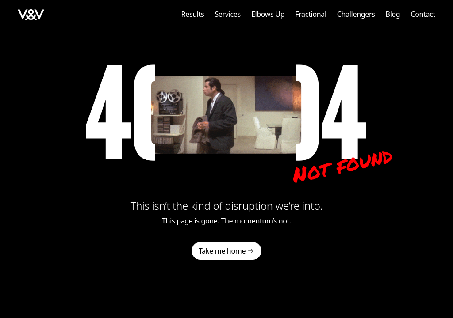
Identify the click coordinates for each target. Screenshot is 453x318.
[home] (31, 14)
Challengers (356, 14)
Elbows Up (267, 14)
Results (192, 14)
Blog (393, 14)
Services (227, 14)
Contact (423, 14)
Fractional (310, 14)
